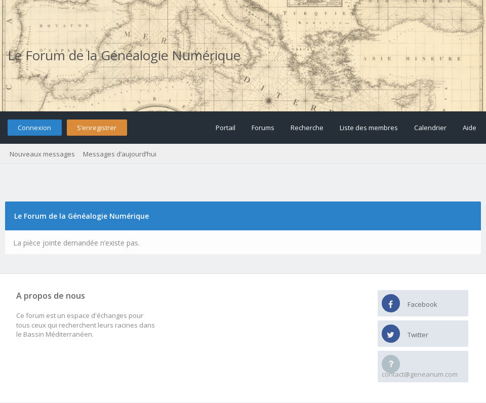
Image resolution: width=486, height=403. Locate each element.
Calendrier (430, 127)
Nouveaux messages (42, 153)
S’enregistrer (96, 127)
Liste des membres (369, 127)
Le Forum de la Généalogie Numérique (124, 55)
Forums (263, 127)
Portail (225, 127)
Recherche (307, 127)
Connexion (34, 127)
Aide (469, 127)
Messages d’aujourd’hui (119, 153)
